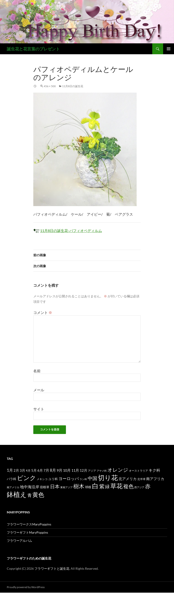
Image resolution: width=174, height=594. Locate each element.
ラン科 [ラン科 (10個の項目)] (83, 479)
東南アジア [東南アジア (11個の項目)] (66, 487)
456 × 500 (50, 86)
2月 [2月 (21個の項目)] (16, 470)
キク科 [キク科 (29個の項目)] (154, 470)
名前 (37, 371)
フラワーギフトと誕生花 (51, 568)
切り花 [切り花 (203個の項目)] (108, 477)
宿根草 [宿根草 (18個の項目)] (44, 487)
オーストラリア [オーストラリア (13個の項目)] (138, 470)
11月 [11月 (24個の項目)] (75, 470)
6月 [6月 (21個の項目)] (40, 470)
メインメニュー (168, 48)
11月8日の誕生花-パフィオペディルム (67, 230)
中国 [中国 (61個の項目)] (92, 478)
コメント (42, 312)
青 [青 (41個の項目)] (29, 495)
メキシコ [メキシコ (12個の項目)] (42, 479)
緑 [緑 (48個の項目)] (107, 486)
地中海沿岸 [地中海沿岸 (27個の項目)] (29, 487)
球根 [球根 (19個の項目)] (88, 487)
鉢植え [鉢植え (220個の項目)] (17, 494)
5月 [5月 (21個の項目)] (34, 470)
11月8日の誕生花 (72, 86)
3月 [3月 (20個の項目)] (22, 470)
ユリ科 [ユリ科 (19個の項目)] (53, 479)
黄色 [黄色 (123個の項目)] (38, 494)
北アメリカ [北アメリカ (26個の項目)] (127, 478)
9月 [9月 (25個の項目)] (59, 470)
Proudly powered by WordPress (26, 587)
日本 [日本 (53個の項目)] (55, 486)
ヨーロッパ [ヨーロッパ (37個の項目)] (68, 478)
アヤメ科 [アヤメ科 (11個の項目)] (102, 470)
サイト (38, 409)
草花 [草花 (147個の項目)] (116, 486)
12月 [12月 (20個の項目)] (83, 470)
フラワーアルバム (19, 540)
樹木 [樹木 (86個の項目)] (78, 486)
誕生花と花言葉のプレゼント (33, 48)
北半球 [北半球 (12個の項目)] (141, 479)
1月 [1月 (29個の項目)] (10, 470)
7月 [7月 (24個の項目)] (46, 470)
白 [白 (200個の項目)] (95, 486)
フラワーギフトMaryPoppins (27, 532)
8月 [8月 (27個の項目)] (53, 470)
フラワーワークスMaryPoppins (29, 524)
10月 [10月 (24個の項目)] (67, 470)
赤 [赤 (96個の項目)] (147, 486)
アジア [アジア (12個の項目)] (92, 470)
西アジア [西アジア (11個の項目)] (139, 487)
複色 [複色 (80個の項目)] (128, 486)
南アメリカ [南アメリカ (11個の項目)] (13, 487)
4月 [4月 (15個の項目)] (28, 470)
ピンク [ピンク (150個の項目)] (26, 477)
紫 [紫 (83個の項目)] (101, 486)
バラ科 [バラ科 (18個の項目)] (11, 479)
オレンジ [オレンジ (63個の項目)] (117, 470)
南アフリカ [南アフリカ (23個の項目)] (155, 479)
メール (38, 390)
